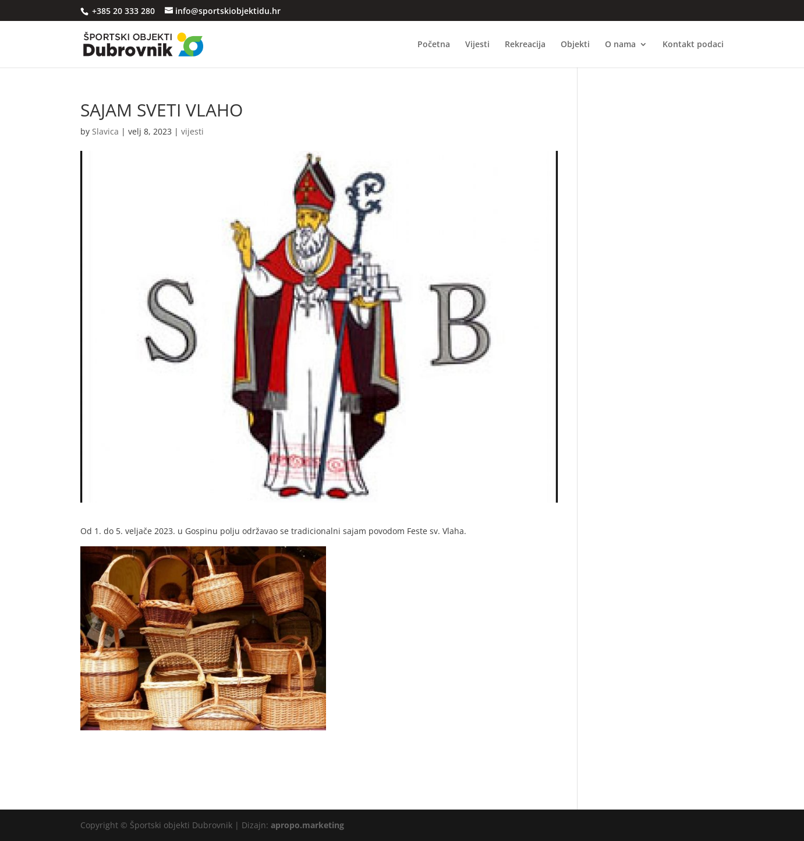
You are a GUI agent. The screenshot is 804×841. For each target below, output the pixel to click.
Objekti (575, 45)
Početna (433, 45)
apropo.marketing (307, 825)
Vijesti (477, 45)
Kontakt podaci (693, 45)
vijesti (192, 131)
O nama (620, 45)
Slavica (105, 131)
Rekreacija (525, 45)
